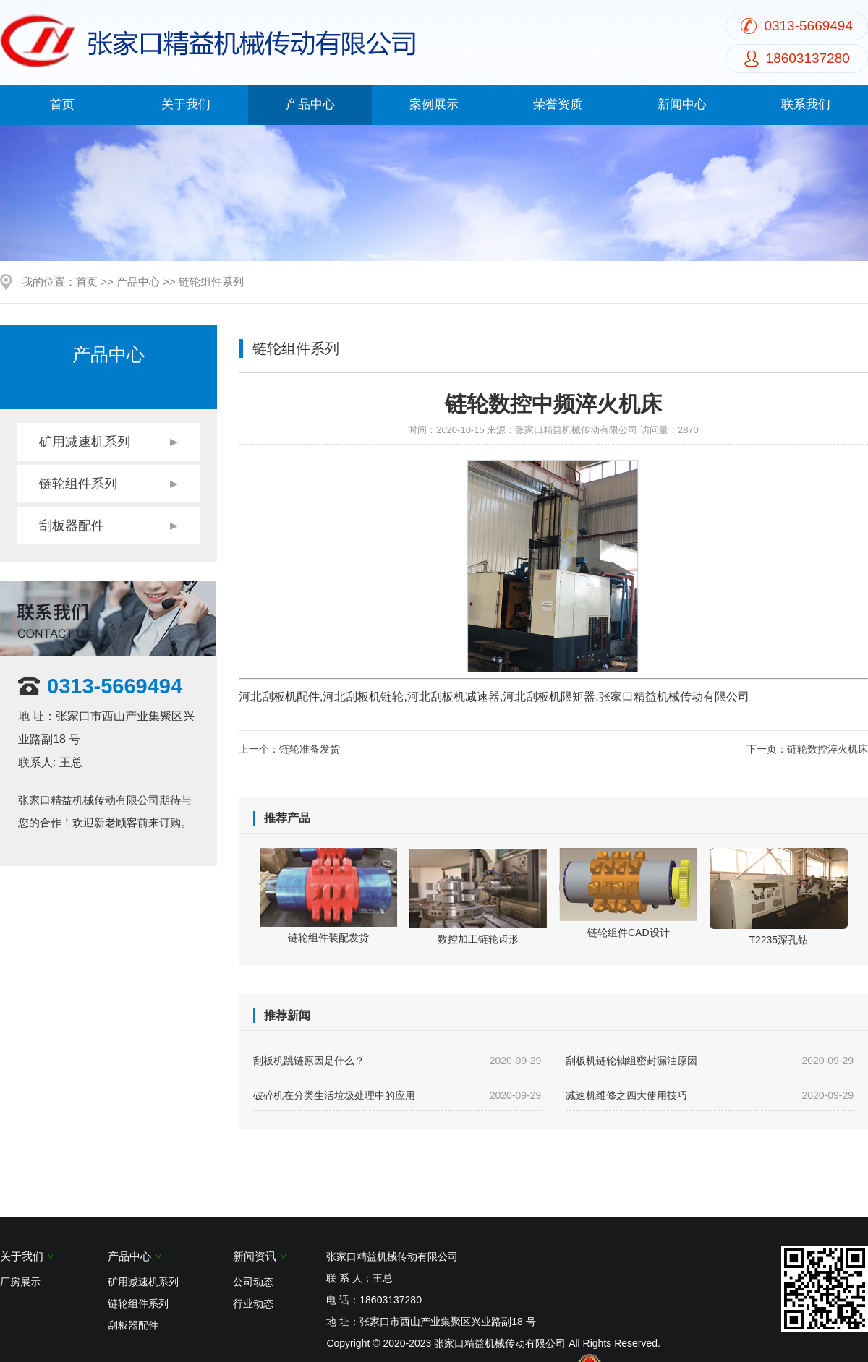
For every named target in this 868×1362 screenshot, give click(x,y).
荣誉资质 (557, 104)
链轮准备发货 (309, 749)
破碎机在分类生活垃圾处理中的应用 (397, 1095)
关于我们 (185, 104)
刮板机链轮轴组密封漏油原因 (710, 1060)
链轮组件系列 (211, 281)
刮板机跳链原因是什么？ (397, 1060)
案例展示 (434, 104)
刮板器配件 (71, 525)
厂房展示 (20, 1282)
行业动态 (253, 1303)
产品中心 (310, 104)
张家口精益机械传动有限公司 (576, 429)
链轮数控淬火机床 (827, 749)
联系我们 (805, 104)
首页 (62, 104)
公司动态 (253, 1282)
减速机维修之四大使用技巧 (710, 1095)
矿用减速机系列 (84, 441)
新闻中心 (682, 104)
